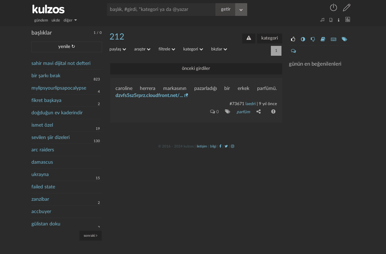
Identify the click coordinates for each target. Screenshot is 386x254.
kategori (269, 38)
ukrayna (40, 174)
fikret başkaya (46, 100)
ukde (56, 20)
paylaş (117, 49)
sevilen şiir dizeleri (50, 137)
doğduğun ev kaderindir (57, 112)
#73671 (237, 104)
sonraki (90, 235)
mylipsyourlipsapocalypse (58, 88)
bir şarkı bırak (45, 75)
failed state (43, 187)
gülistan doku (45, 224)
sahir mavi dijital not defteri (60, 63)
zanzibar (40, 199)
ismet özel (42, 125)
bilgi (213, 146)
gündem (41, 20)
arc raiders (42, 149)
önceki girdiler (196, 68)
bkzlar (219, 49)
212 (116, 37)
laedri (250, 104)
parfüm (243, 112)
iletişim (202, 146)
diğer (70, 20)
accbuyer (41, 211)
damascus (42, 162)
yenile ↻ (66, 46)
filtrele (167, 49)
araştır (142, 49)
